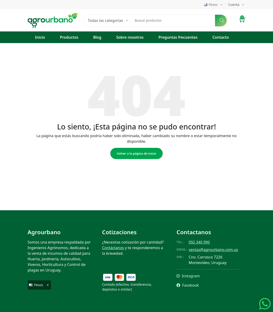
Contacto (220, 37)
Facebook (187, 285)
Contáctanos (113, 247)
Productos (69, 37)
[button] (243, 20)
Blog (97, 37)
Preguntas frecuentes (178, 37)
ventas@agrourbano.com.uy (213, 249)
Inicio (40, 37)
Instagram (188, 275)
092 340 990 (199, 242)
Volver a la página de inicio (136, 153)
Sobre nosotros (130, 37)
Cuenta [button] (233, 4)
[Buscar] (221, 20)
